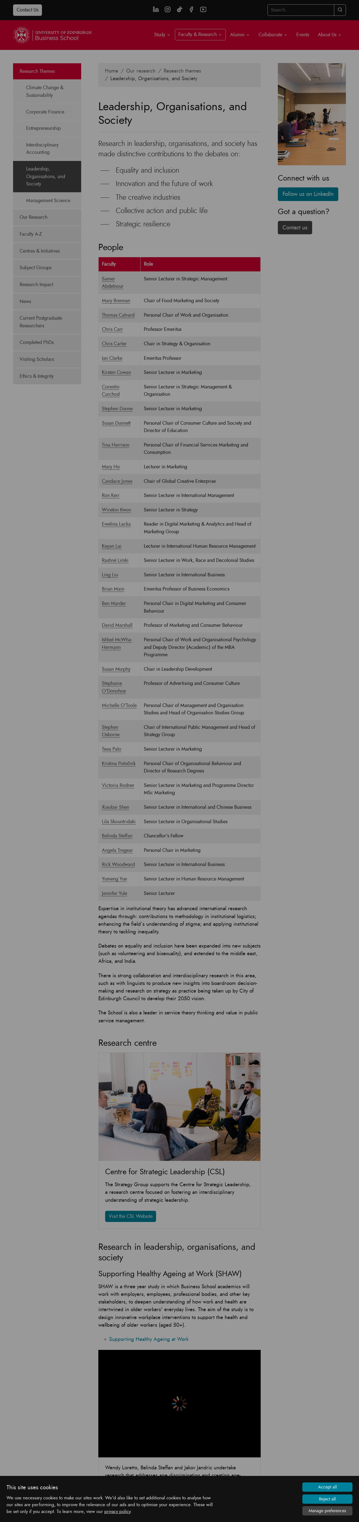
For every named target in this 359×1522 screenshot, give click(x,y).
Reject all (327, 1499)
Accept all (327, 1487)
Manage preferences (327, 1511)
